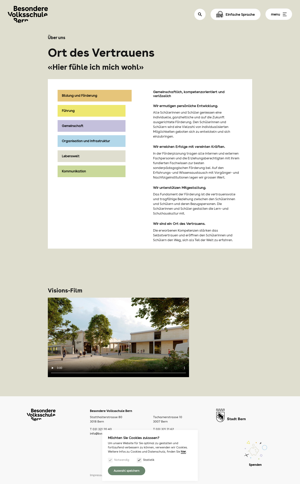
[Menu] (284, 14)
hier (183, 451)
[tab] (95, 111)
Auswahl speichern (126, 471)
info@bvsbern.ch (101, 433)
